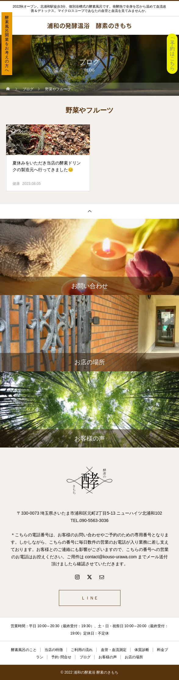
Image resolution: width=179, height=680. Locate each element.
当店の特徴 (54, 650)
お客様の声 (107, 657)
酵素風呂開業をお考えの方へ (7, 43)
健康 (16, 184)
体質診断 (141, 650)
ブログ (85, 657)
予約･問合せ (61, 657)
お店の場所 (134, 657)
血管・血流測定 (114, 650)
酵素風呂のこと (24, 650)
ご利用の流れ (82, 650)
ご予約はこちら (172, 53)
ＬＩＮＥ (89, 597)
